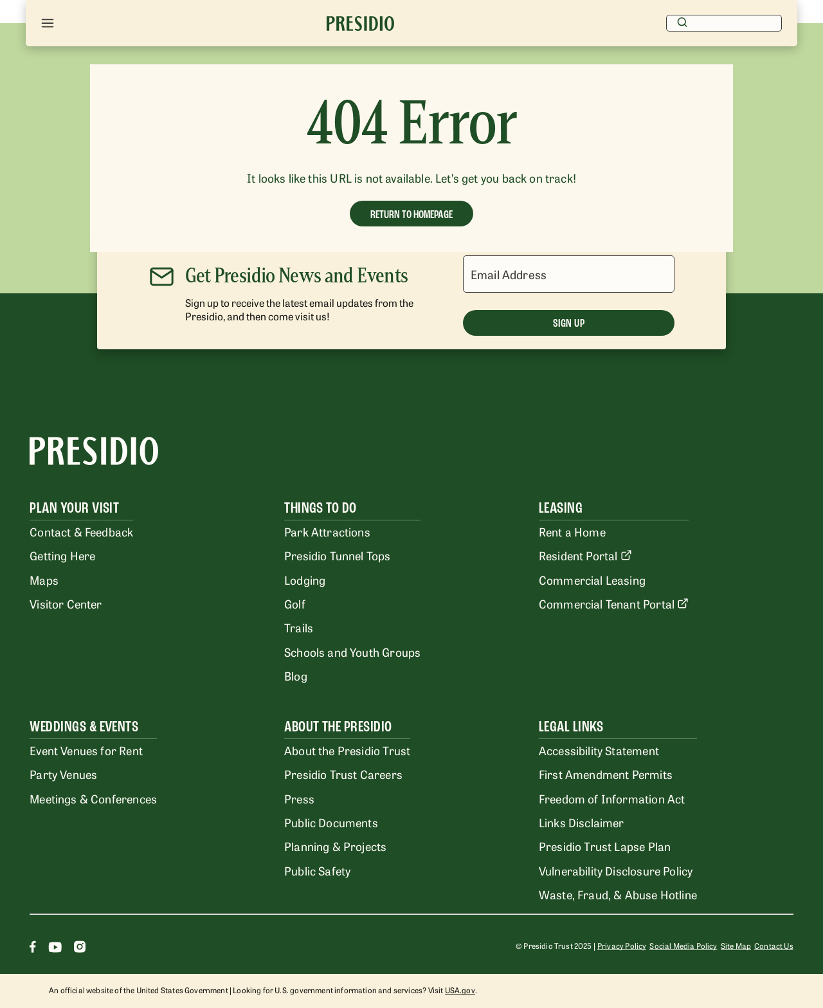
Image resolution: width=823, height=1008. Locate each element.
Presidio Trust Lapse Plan (605, 846)
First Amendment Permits (606, 774)
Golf (294, 603)
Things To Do (320, 508)
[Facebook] (33, 948)
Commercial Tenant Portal (614, 603)
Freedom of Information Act (612, 798)
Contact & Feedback (81, 531)
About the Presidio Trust (347, 750)
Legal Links (571, 726)
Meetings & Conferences (93, 798)
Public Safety (317, 870)
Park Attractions (327, 531)
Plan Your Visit (74, 508)
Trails (298, 627)
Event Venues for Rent (86, 750)
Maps (44, 579)
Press (299, 798)
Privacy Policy (621, 945)
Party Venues (63, 774)
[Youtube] (55, 948)
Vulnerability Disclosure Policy (615, 870)
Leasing (561, 508)
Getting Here (62, 555)
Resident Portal (585, 555)
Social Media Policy (683, 945)
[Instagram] (80, 948)
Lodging (304, 579)
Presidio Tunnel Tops (337, 555)
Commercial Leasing (592, 579)
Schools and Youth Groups (352, 651)
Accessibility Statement (599, 750)
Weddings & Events (84, 726)
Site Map (736, 945)
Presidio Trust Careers (343, 774)
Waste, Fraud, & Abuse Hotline (618, 894)
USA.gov (460, 990)
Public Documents (331, 822)
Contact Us (773, 945)
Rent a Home (572, 531)
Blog (295, 675)
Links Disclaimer (581, 822)
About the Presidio (338, 726)
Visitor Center (66, 603)
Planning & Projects (335, 846)
